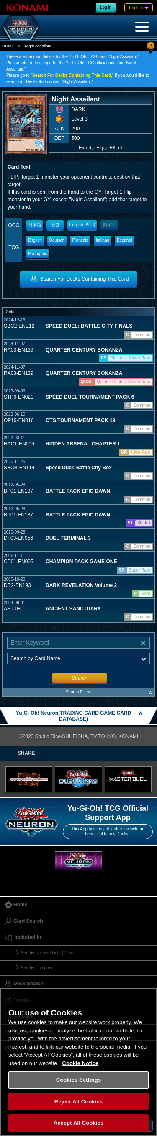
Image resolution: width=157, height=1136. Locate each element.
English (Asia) (82, 225)
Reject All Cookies (78, 1101)
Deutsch (57, 240)
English (35, 240)
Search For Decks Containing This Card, (72, 75)
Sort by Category (36, 968)
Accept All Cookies (79, 1123)
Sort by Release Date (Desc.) (48, 953)
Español (124, 240)
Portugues (37, 253)
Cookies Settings (78, 1080)
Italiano (102, 240)
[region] (78, 1062)
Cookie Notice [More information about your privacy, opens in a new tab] (80, 1063)
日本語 (34, 225)
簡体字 (109, 225)
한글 (55, 225)
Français (80, 240)
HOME (8, 45)
